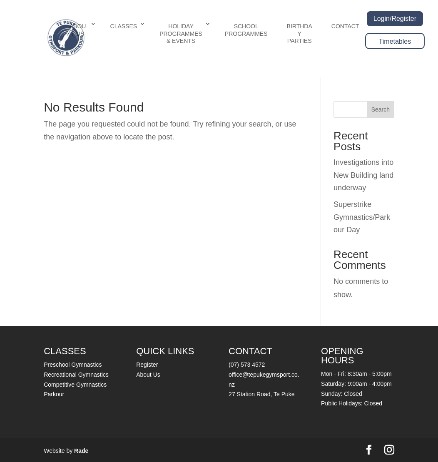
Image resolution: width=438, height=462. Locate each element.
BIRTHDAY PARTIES (299, 33)
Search (380, 109)
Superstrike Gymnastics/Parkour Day (361, 217)
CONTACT (345, 26)
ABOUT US (78, 30)
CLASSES (123, 26)
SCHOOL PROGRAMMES (246, 30)
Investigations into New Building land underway (363, 175)
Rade (81, 450)
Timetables (395, 41)
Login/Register (394, 18)
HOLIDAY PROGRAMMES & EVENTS (180, 33)
